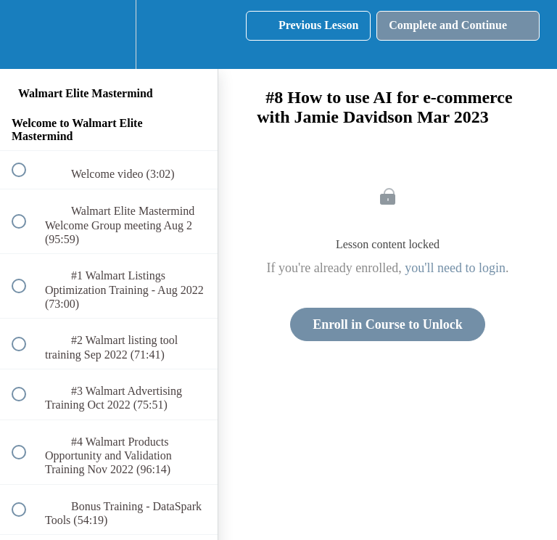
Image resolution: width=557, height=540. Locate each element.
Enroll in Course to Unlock (388, 324)
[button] (27, 34)
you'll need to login (455, 268)
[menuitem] (109, 34)
